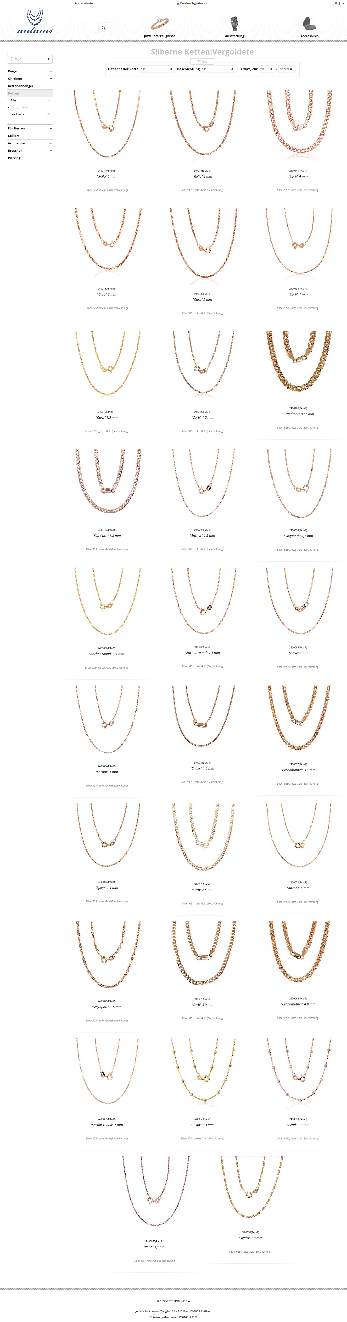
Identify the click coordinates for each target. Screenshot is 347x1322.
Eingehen (192, 3)
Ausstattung (234, 36)
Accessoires (310, 36)
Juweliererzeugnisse (159, 36)
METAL (30, 59)
